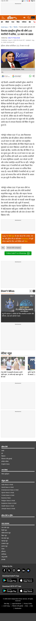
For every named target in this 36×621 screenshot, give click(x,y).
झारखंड (3, 559)
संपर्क (2, 450)
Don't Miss (7, 290)
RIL (3, 247)
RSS (26, 606)
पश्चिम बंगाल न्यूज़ (5, 533)
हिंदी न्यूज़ (11, 236)
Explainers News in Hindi (8, 503)
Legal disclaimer (16, 603)
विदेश (18, 22)
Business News (6, 498)
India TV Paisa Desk (14, 38)
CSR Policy (6, 606)
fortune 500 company (14, 247)
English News (5, 464)
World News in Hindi (7, 487)
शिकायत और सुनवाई (6, 458)
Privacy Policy (28, 603)
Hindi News (4, 27)
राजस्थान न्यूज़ (4, 543)
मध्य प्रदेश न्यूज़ (5, 538)
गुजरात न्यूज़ (4, 546)
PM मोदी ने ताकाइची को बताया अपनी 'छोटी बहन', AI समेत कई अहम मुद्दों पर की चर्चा (12, 361)
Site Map (6, 603)
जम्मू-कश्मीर (4, 557)
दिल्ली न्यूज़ (4, 530)
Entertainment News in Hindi (9, 490)
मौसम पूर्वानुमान (5, 474)
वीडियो (7, 22)
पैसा (11, 27)
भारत (12, 22)
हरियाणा (3, 551)
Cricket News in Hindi (7, 495)
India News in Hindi (7, 484)
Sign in (33, 1)
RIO (31, 606)
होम (2, 22)
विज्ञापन (3, 456)
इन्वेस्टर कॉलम (4, 461)
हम (2, 453)
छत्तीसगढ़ (3, 554)
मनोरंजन (24, 22)
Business (25, 239)
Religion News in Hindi (8, 500)
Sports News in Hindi (7, 492)
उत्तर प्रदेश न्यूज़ (5, 527)
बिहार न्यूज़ (4, 535)
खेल (30, 22)
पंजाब (2, 549)
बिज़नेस (15, 27)
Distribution (18, 608)
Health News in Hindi (7, 506)
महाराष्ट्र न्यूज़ (4, 541)
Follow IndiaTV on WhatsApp (17, 253)
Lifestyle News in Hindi (8, 508)
